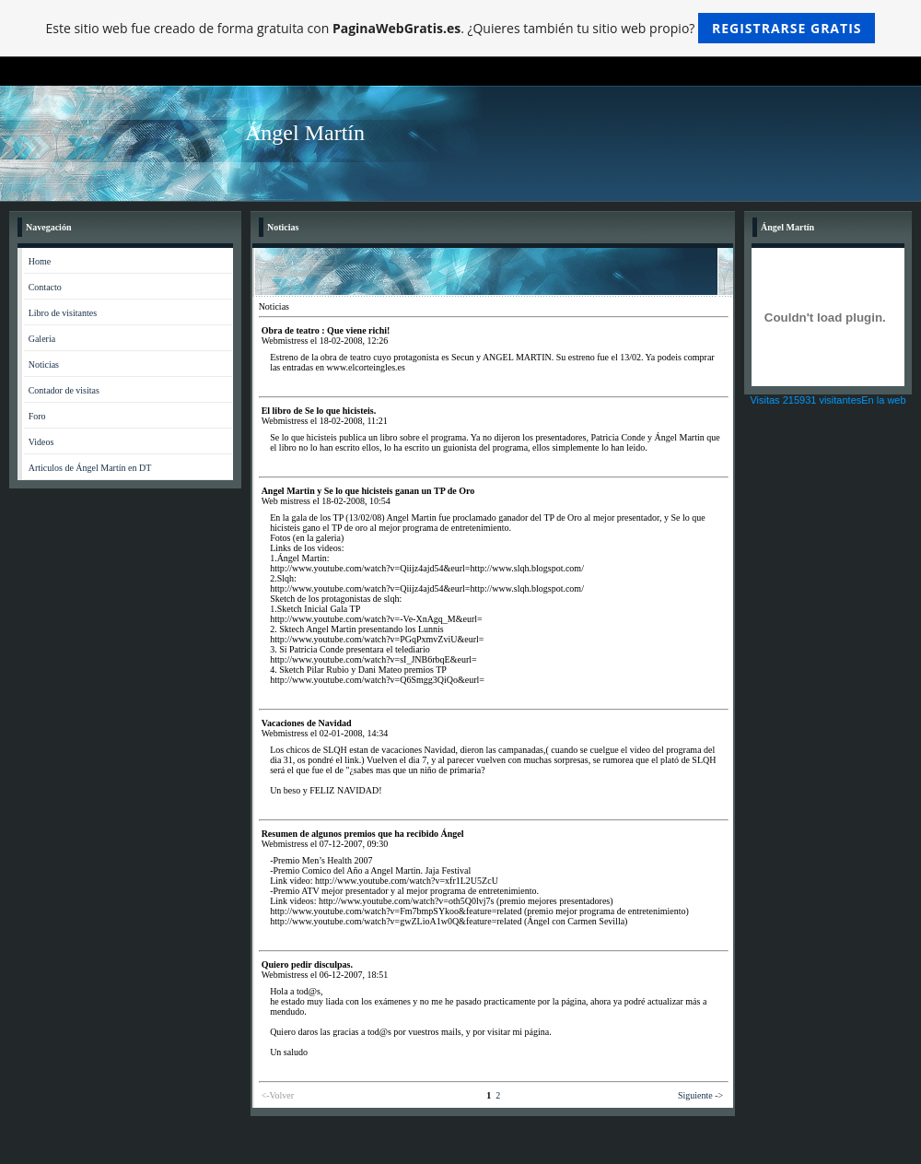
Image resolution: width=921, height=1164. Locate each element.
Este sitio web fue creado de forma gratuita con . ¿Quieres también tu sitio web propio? (461, 28)
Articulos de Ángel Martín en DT (90, 468)
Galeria (42, 339)
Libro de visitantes (63, 313)
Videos (41, 442)
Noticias (44, 364)
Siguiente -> (700, 1095)
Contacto (45, 287)
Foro (37, 416)
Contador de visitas (64, 390)
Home (40, 261)
